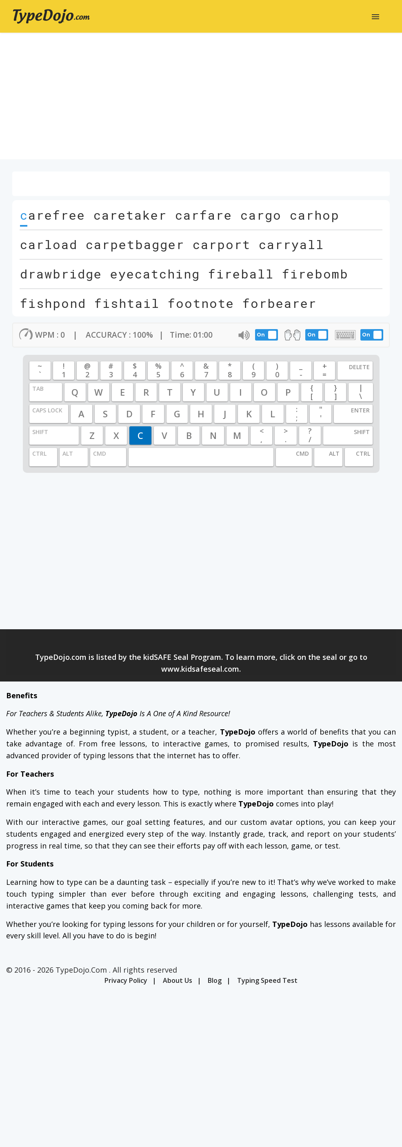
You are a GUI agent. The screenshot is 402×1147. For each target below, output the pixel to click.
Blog (215, 980)
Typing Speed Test (267, 980)
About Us (177, 980)
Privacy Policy (125, 980)
